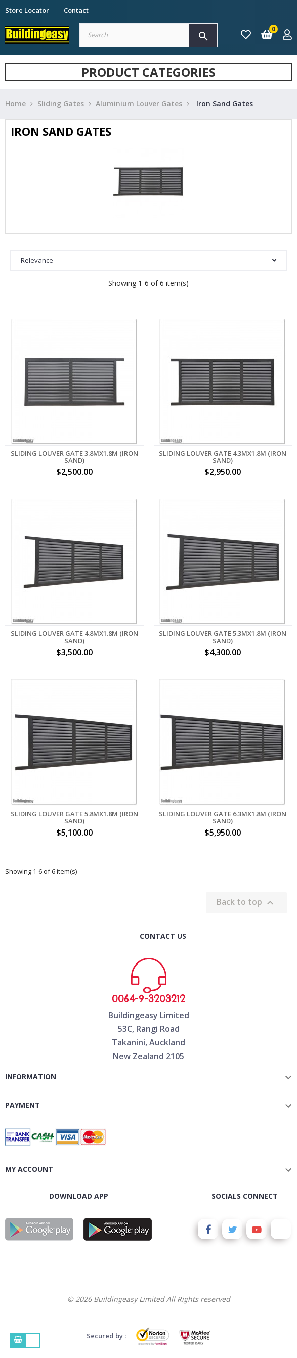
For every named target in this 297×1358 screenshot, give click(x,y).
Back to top (246, 902)
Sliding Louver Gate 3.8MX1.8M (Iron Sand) (74, 457)
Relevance (148, 260)
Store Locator (27, 10)
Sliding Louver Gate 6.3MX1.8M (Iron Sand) (222, 817)
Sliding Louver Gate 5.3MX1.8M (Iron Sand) (222, 637)
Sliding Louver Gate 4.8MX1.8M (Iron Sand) (74, 637)
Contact (76, 10)
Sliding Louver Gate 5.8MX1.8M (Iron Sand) (74, 817)
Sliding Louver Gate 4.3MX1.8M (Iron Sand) (222, 457)
